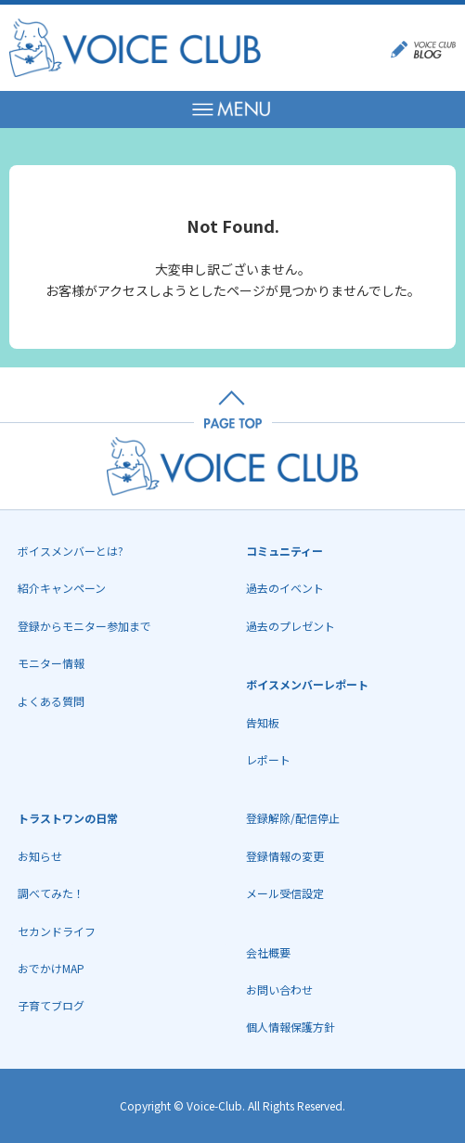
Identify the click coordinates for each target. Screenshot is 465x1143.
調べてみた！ (51, 893)
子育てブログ (51, 1005)
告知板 (262, 722)
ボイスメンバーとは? (70, 551)
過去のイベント (285, 588)
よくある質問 (51, 701)
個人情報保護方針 (290, 1026)
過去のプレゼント (290, 626)
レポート (268, 759)
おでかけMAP (51, 968)
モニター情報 (51, 663)
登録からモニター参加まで (84, 626)
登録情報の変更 (285, 856)
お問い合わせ (279, 989)
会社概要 (268, 952)
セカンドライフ (57, 931)
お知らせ (40, 856)
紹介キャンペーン (62, 588)
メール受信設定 (285, 893)
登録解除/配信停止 (293, 818)
